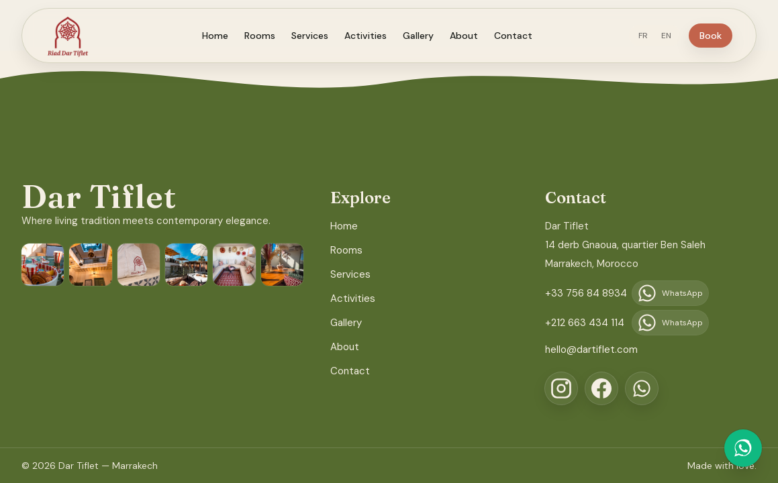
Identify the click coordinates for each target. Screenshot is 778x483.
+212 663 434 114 (584, 322)
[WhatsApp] (642, 388)
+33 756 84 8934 (586, 293)
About (472, 36)
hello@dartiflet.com (591, 349)
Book (726, 36)
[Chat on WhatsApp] (743, 448)
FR (658, 35)
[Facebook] (601, 388)
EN (682, 35)
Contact (521, 36)
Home (223, 36)
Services (317, 36)
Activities (373, 36)
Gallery (426, 36)
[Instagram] (561, 388)
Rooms (267, 36)
